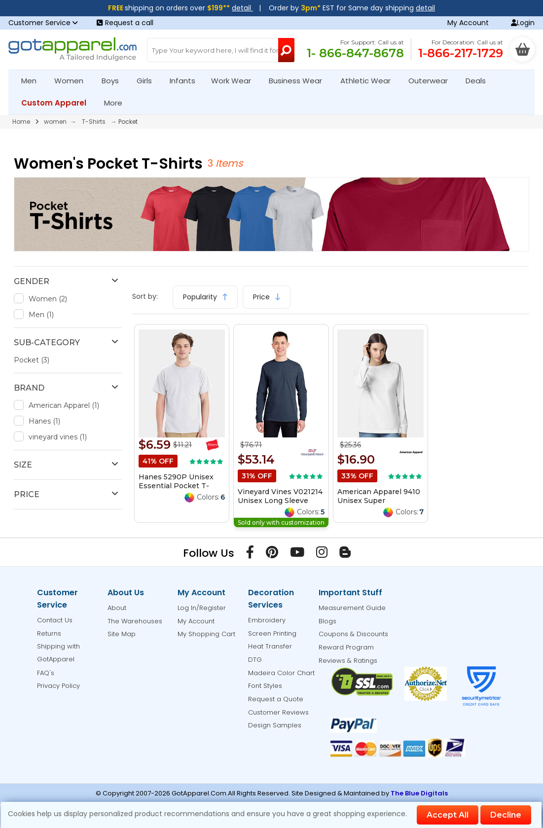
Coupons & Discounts (353, 634)
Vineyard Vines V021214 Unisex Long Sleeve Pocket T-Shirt (280, 500)
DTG (255, 659)
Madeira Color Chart (281, 673)
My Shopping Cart (206, 634)
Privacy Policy (58, 685)
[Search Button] (286, 50)
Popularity (205, 297)
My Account (468, 23)
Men (33, 80)
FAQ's (45, 673)
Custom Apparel (58, 103)
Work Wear (235, 80)
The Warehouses (135, 621)
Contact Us (54, 620)
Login (523, 23)
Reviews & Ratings (348, 660)
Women (73, 80)
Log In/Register (202, 607)
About (117, 607)
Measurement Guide (352, 607)
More (117, 103)
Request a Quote (275, 699)
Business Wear (299, 80)
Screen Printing (272, 633)
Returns (49, 633)
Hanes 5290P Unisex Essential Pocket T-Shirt (176, 485)
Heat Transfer (270, 646)
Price (266, 297)
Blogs (327, 621)
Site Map (122, 634)
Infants (186, 80)
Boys (114, 80)
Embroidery (267, 620)
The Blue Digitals (419, 793)
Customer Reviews (278, 712)
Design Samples (274, 725)
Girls (148, 80)
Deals (476, 80)
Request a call (125, 23)
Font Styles (265, 685)
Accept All (448, 815)
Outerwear (432, 80)
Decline (505, 815)
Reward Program (346, 647)
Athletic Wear (369, 80)
